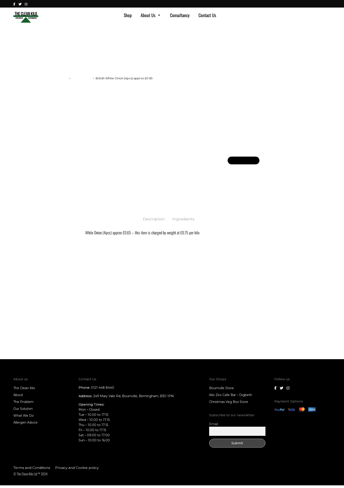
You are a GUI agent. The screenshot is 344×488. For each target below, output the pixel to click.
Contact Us (207, 16)
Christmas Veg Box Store (228, 405)
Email (213, 427)
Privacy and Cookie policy (77, 470)
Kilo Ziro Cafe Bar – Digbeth (230, 398)
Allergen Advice (25, 425)
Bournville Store (221, 391)
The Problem (23, 405)
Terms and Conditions (31, 470)
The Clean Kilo (24, 391)
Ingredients (184, 221)
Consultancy (180, 16)
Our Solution (23, 412)
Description (153, 221)
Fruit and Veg (81, 81)
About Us (151, 16)
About (18, 398)
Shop (128, 16)
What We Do (23, 418)
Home (62, 81)
